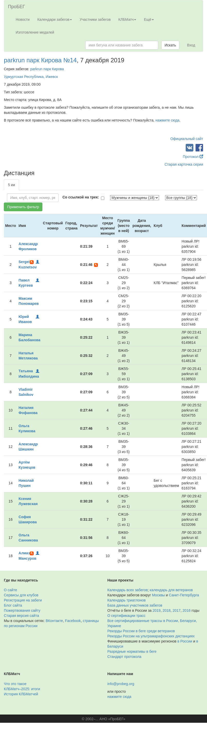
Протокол (193, 157)
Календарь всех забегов (127, 590)
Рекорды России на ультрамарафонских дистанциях (151, 636)
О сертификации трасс (126, 616)
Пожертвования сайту (22, 610)
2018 (167, 610)
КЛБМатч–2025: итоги (22, 689)
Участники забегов (95, 19)
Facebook (73, 621)
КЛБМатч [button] (127, 19)
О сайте (10, 590)
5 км (11, 185)
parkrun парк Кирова (47, 69)
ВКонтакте (54, 621)
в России (184, 641)
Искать (170, 45)
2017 (177, 610)
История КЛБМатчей (21, 694)
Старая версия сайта (21, 616)
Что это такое (15, 684)
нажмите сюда (167, 120)
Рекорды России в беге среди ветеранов (141, 631)
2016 (187, 610)
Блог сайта (13, 605)
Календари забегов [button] (54, 19)
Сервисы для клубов (21, 595)
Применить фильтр (23, 207)
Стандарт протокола (124, 657)
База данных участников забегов (134, 605)
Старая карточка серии (184, 164)
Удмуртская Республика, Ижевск (31, 77)
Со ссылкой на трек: (80, 197)
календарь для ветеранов (171, 590)
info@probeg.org (120, 684)
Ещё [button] (149, 19)
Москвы (158, 595)
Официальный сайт (186, 139)
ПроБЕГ (16, 6)
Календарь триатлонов (126, 600)
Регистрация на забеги (23, 600)
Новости (23, 19)
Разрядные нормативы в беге (131, 651)
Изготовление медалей (35, 32)
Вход (191, 45)
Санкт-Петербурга (184, 595)
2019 (157, 610)
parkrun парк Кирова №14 (40, 60)
